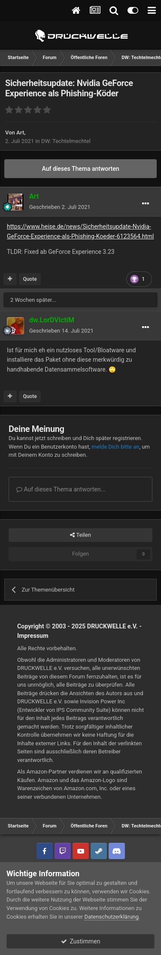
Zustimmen (80, 941)
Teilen (80, 535)
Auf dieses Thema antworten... (61, 489)
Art (20, 132)
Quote (29, 279)
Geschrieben (60, 207)
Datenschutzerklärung (111, 916)
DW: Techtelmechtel (66, 141)
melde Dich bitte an (115, 446)
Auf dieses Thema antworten (80, 168)
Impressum (33, 635)
